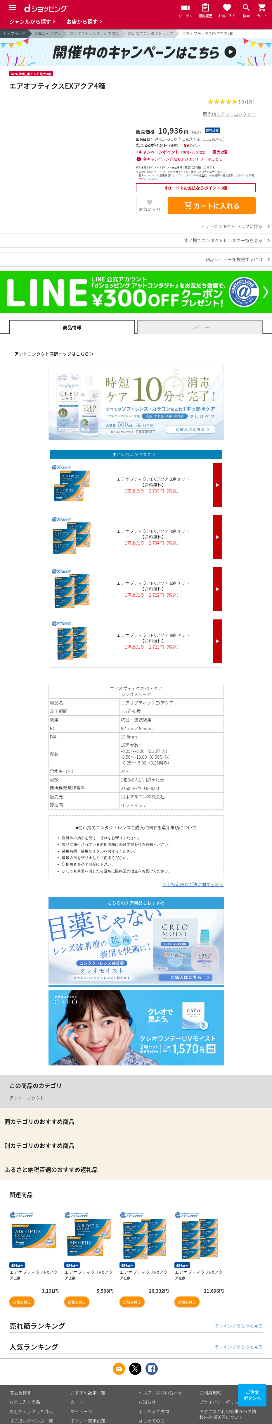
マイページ (81, 1411)
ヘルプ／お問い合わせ (160, 1392)
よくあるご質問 (153, 1411)
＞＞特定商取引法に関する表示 (193, 884)
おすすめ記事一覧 (87, 1392)
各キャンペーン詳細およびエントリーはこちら (183, 159)
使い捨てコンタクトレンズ (151, 33)
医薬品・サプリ (47, 33)
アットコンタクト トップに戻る (231, 226)
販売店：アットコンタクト (229, 114)
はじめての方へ (153, 1421)
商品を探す (20, 1392)
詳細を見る (22, 1302)
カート (77, 1402)
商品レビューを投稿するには (234, 259)
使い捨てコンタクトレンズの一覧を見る (223, 240)
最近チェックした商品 (31, 1411)
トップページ (14, 33)
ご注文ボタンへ (252, 1395)
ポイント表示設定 (87, 1421)
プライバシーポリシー (221, 1402)
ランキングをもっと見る (238, 1326)
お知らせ (147, 1402)
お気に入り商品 (24, 1402)
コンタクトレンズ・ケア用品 (94, 33)
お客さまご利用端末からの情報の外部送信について (227, 1414)
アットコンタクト (26, 1098)
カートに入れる (212, 205)
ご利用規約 (210, 1392)
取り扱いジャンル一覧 (31, 1421)
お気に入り (150, 209)
